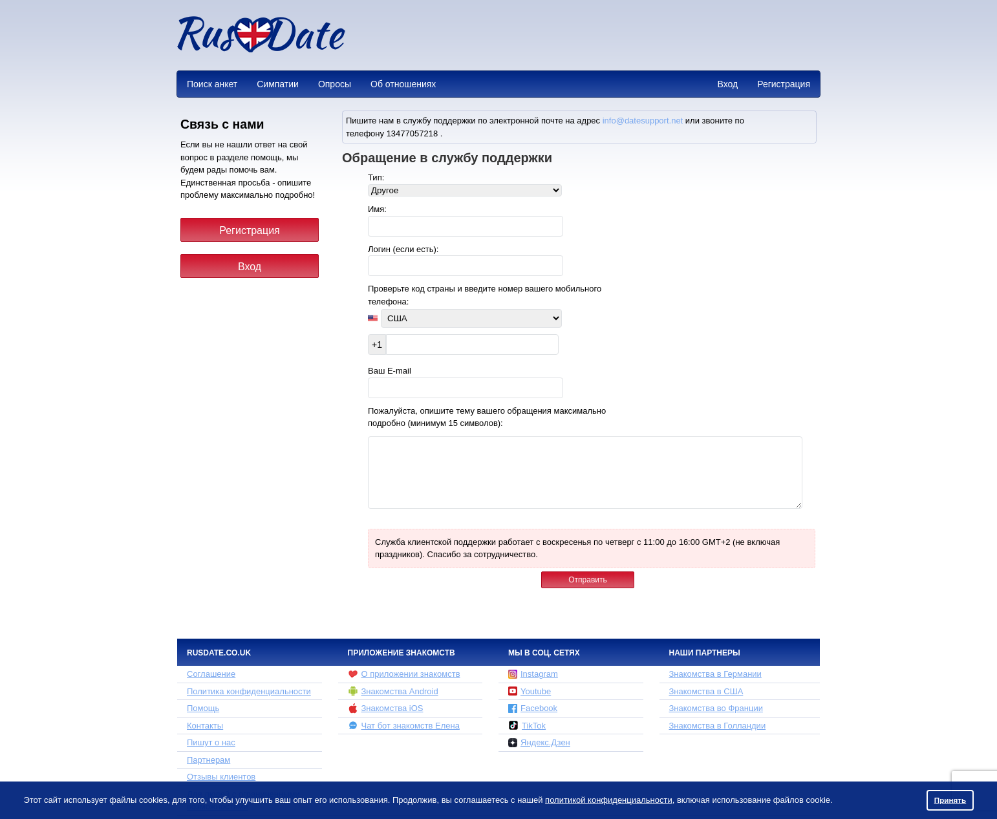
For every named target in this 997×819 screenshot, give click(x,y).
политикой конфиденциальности (608, 800)
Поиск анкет (212, 84)
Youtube (529, 691)
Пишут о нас (211, 742)
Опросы (334, 84)
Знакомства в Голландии (717, 725)
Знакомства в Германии (715, 674)
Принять (950, 800)
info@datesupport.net (643, 120)
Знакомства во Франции (716, 708)
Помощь (203, 708)
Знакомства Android (393, 691)
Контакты (205, 725)
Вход (727, 84)
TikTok (527, 725)
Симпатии (278, 84)
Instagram (533, 674)
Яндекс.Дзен (539, 742)
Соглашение (211, 674)
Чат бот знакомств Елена (404, 725)
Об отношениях (403, 84)
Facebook (532, 708)
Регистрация (783, 84)
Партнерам (208, 760)
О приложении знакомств (404, 674)
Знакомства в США (706, 691)
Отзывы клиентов (221, 777)
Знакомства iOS (385, 708)
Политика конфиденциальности (249, 691)
